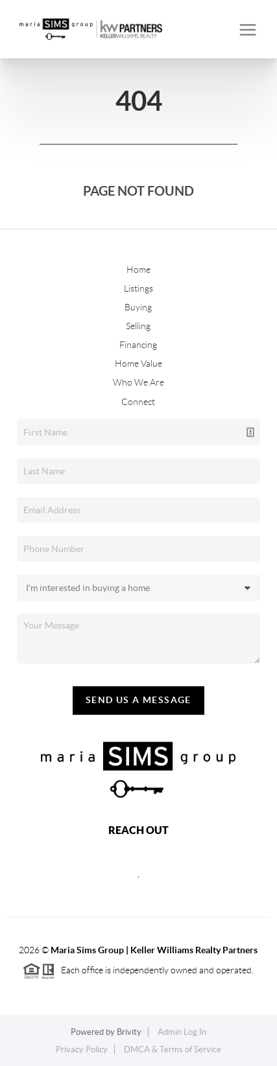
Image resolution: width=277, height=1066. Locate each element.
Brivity (129, 1032)
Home (138, 269)
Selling (138, 326)
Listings (138, 288)
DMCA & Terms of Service (172, 1049)
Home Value (138, 363)
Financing (138, 345)
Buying (138, 307)
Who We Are (138, 382)
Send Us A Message (138, 700)
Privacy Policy (82, 1049)
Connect (138, 402)
